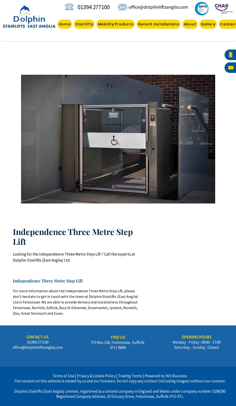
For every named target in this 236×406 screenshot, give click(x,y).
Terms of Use (63, 375)
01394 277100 (93, 7)
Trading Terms (130, 375)
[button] (115, 24)
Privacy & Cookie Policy (96, 375)
